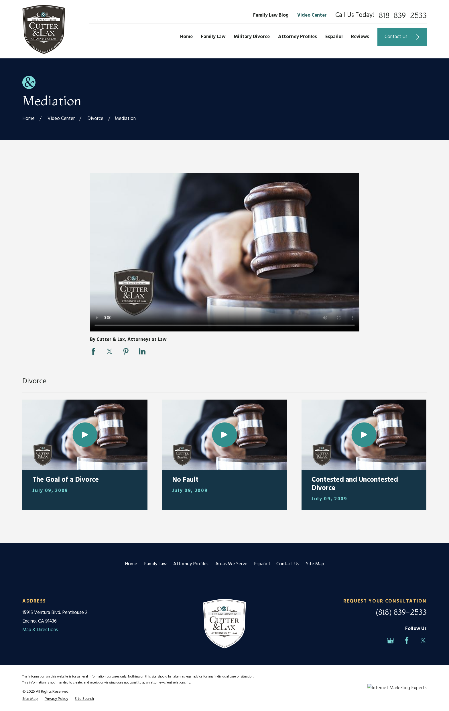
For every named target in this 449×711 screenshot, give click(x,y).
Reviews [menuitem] (360, 37)
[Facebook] (406, 640)
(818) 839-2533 (401, 612)
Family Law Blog (271, 15)
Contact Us (287, 564)
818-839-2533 (403, 15)
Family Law (155, 564)
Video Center (312, 15)
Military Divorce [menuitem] (252, 37)
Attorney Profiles (190, 564)
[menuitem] (30, 698)
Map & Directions (40, 630)
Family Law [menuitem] (213, 37)
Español (262, 564)
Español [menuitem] (334, 37)
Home (131, 564)
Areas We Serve (231, 564)
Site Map (315, 564)
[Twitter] (423, 640)
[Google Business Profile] (390, 640)
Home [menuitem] (186, 37)
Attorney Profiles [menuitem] (297, 37)
